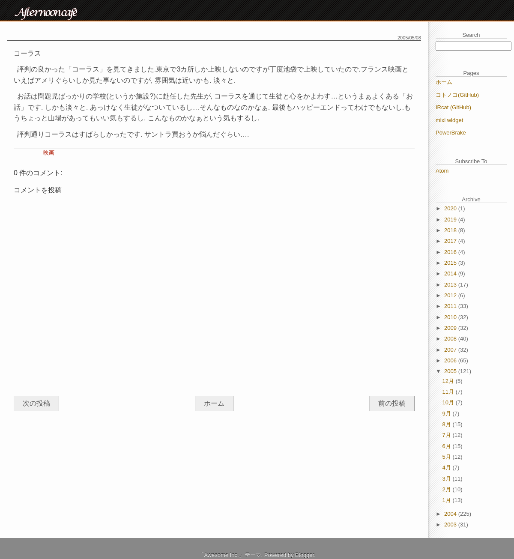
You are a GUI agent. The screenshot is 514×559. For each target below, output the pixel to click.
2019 (451, 219)
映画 (48, 152)
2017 (451, 241)
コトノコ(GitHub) (457, 95)
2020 (451, 208)
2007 (451, 350)
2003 (451, 524)
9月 (447, 413)
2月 (447, 489)
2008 (451, 338)
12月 (449, 381)
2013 (451, 284)
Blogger (304, 555)
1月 (447, 500)
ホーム (214, 403)
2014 (451, 273)
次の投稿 (36, 403)
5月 (447, 457)
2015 (451, 263)
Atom (442, 170)
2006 (451, 360)
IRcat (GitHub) (453, 107)
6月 (447, 446)
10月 (449, 402)
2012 (451, 295)
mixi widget (449, 120)
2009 (451, 328)
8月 (447, 424)
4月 (447, 467)
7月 (447, 435)
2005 (451, 371)
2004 (451, 514)
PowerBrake (451, 132)
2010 (451, 317)
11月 (449, 392)
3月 (447, 478)
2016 (451, 252)
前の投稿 (392, 403)
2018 (451, 230)
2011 (451, 306)
